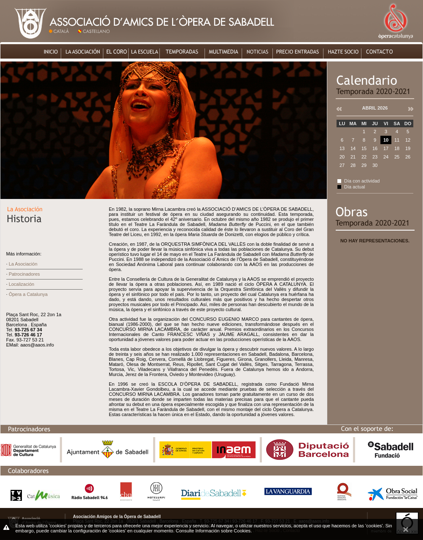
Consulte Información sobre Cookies (213, 530)
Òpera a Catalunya (28, 294)
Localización (22, 284)
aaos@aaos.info (37, 344)
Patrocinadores (24, 274)
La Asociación (23, 263)
